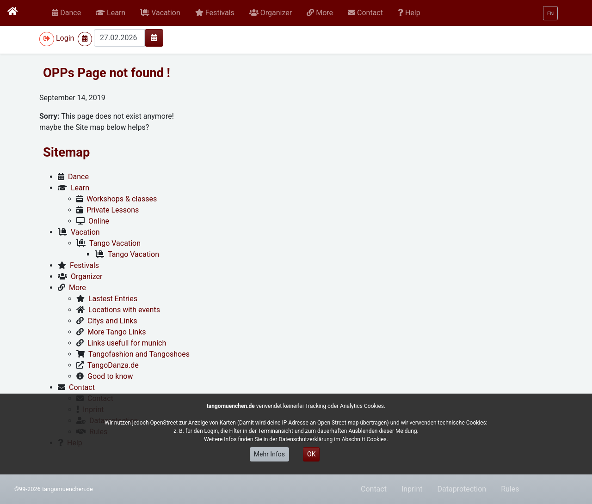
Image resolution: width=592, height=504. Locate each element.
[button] (110, 13)
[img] (154, 37)
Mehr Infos (269, 454)
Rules (510, 489)
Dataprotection (461, 489)
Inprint (412, 489)
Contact (374, 489)
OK (311, 454)
